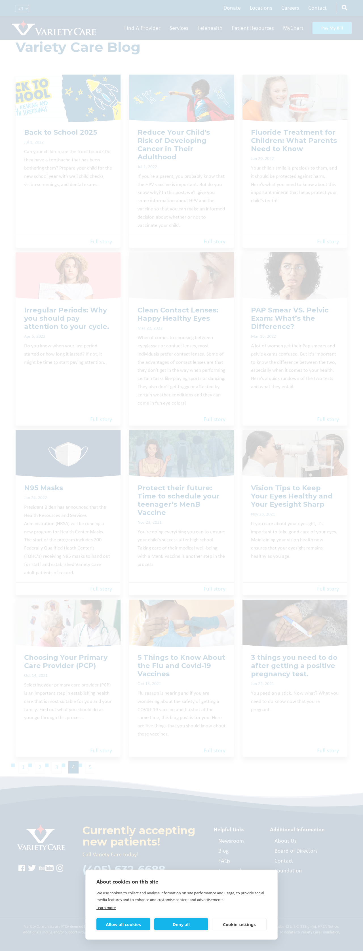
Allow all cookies (123, 924)
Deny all (181, 924)
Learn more (106, 908)
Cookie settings (239, 924)
